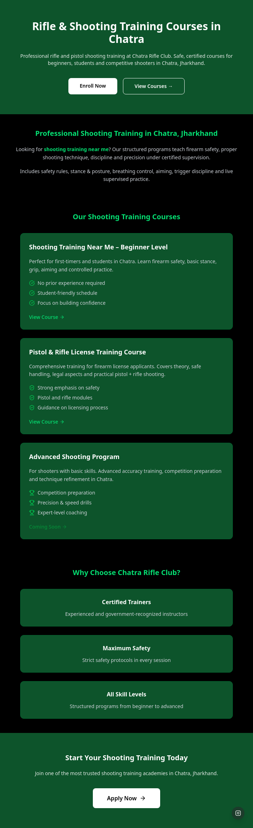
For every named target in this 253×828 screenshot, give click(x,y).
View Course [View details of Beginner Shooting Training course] (46, 317)
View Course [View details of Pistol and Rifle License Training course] (46, 421)
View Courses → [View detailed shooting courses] (154, 86)
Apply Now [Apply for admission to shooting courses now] (126, 798)
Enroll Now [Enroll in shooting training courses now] (93, 85)
